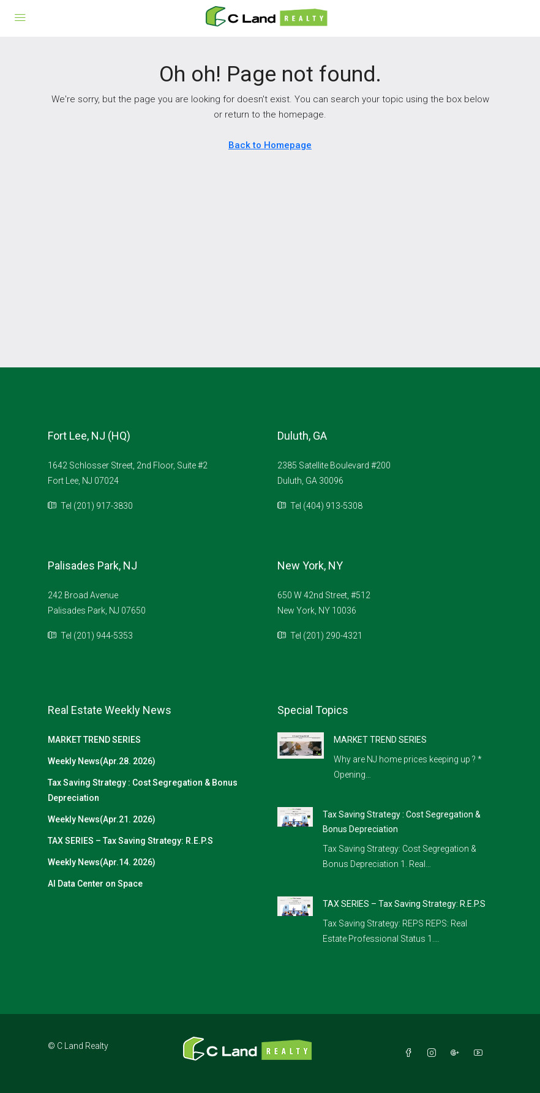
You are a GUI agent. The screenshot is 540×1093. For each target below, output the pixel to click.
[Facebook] (411, 1053)
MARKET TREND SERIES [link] (380, 740)
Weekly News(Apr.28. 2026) (102, 761)
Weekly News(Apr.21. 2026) (102, 819)
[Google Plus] (457, 1053)
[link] (300, 744)
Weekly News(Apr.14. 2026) (102, 862)
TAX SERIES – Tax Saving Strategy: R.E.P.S (130, 841)
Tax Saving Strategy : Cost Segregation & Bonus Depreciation (143, 790)
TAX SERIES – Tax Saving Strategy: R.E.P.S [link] (404, 904)
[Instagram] (434, 1053)
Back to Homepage (270, 145)
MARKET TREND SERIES (94, 740)
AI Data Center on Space (95, 883)
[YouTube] (480, 1053)
